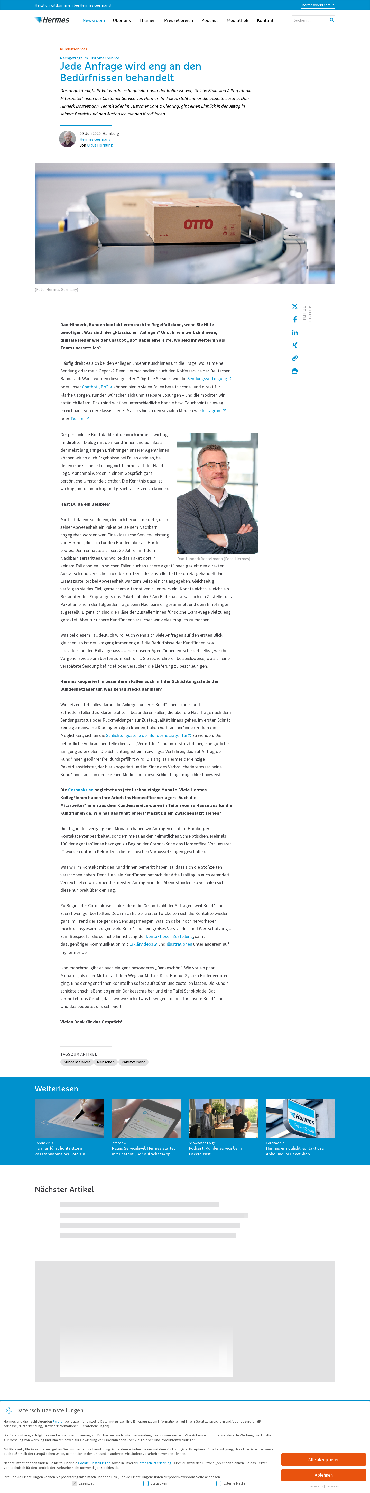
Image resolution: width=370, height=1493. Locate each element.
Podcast (209, 20)
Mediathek (237, 20)
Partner (58, 1423)
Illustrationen (179, 944)
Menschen (106, 1061)
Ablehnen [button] (324, 1477)
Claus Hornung (100, 145)
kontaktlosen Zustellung (169, 936)
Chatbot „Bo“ (95, 387)
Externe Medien (231, 1485)
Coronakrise (80, 790)
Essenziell (83, 1485)
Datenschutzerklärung (154, 1464)
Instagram (212, 410)
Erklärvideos (141, 944)
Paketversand (133, 1061)
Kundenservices (73, 48)
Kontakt (265, 20)
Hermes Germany (95, 139)
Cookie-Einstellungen (94, 1464)
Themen (148, 20)
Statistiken (155, 1485)
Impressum (332, 1488)
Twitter (77, 419)
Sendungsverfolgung (207, 378)
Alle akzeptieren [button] (323, 1461)
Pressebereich (178, 20)
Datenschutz (315, 1488)
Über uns (122, 20)
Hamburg (111, 133)
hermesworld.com (316, 5)
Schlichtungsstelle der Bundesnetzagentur (146, 735)
